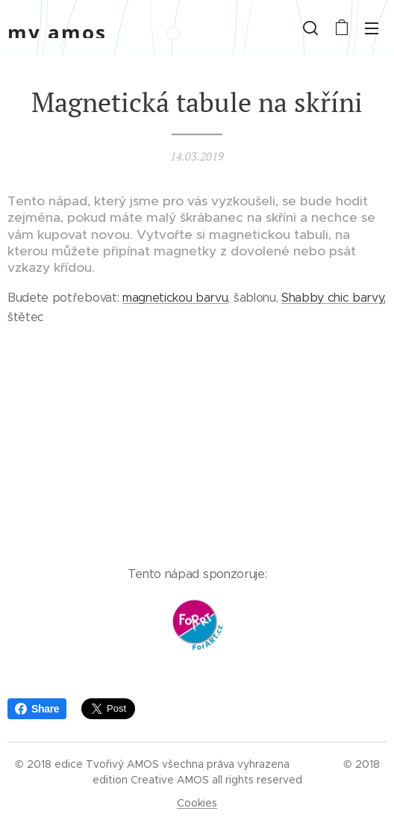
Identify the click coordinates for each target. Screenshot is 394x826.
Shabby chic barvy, (333, 298)
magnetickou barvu (175, 298)
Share (37, 709)
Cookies (197, 803)
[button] (310, 27)
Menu (371, 28)
